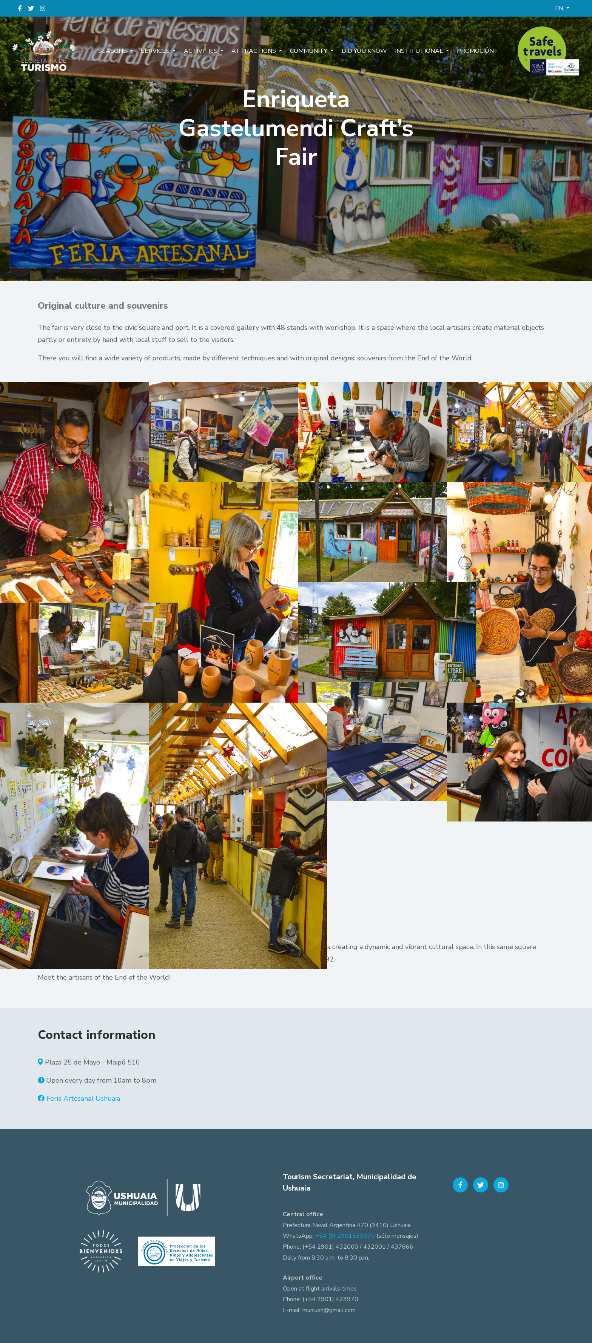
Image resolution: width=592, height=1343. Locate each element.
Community (308, 51)
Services (161, 51)
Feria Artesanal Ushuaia (83, 1098)
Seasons (120, 51)
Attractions (256, 51)
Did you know (361, 51)
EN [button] (560, 8)
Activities (204, 51)
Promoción (468, 51)
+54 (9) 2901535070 (345, 1236)
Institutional (414, 51)
